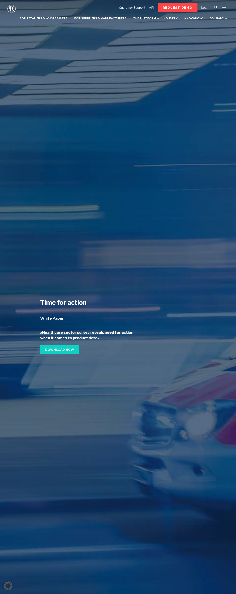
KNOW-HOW (193, 18)
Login (205, 7)
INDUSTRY (170, 18)
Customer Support (132, 7)
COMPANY (216, 18)
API (151, 7)
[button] (177, 7)
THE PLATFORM (144, 18)
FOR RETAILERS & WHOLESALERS (43, 18)
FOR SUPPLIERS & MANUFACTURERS (100, 18)
